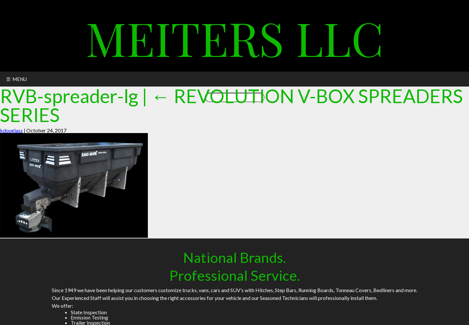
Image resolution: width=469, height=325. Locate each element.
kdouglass (11, 130)
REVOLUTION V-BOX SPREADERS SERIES (231, 105)
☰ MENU (16, 79)
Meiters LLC (235, 37)
